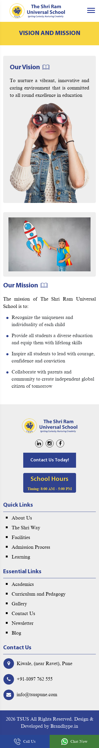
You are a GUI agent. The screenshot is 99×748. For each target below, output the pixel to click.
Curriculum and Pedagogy (38, 594)
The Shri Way (26, 527)
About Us (22, 518)
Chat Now (74, 741)
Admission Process (31, 547)
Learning (21, 557)
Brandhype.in (64, 726)
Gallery (19, 603)
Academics (23, 584)
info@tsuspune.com (37, 694)
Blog (16, 633)
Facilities (21, 537)
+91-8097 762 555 (35, 679)
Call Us (24, 741)
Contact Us (23, 613)
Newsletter (23, 623)
